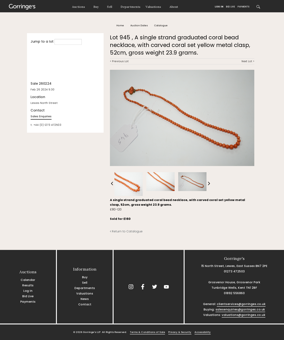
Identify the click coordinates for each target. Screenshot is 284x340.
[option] (129, 183)
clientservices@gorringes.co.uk (241, 304)
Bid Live (230, 6)
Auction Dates (139, 25)
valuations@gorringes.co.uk (243, 315)
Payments (243, 6)
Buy (96, 7)
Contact (84, 304)
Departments (131, 7)
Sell (109, 7)
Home (120, 25)
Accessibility (203, 332)
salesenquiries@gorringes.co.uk (240, 309)
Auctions (78, 7)
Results (28, 285)
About (174, 7)
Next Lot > (248, 61)
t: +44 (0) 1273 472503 (46, 125)
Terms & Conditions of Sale (147, 332)
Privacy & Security (179, 332)
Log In (219, 6)
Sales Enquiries (41, 116)
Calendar (28, 280)
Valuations (153, 7)
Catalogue (161, 25)
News (85, 299)
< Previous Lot (119, 61)
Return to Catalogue (126, 231)
